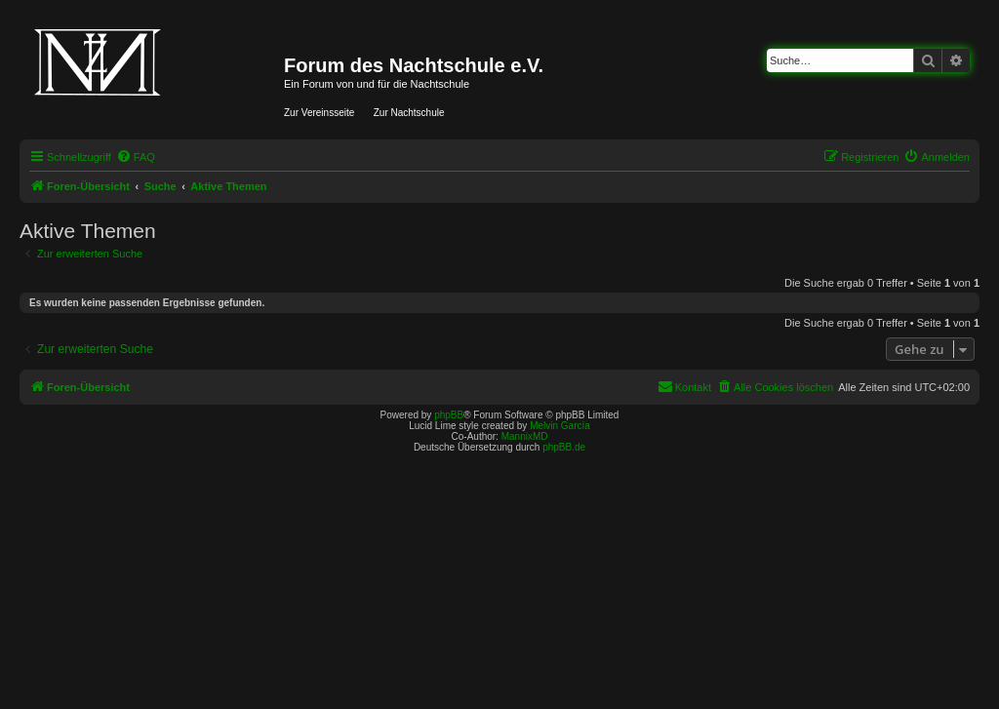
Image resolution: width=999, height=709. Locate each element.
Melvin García (560, 425)
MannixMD (524, 436)
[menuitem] (135, 157)
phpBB (448, 415)
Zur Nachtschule (409, 112)
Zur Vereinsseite (319, 112)
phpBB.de (563, 447)
